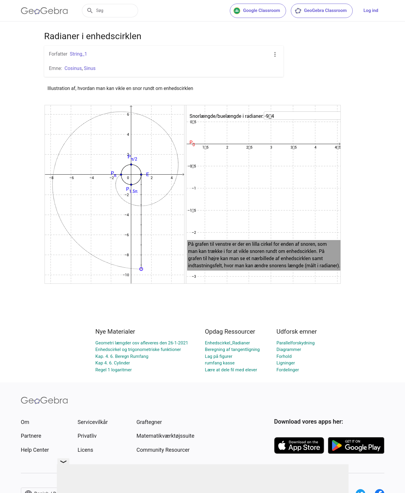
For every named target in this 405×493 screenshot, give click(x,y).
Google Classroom (256, 10)
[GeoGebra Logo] (44, 10)
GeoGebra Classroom (320, 10)
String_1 (78, 54)
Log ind (370, 10)
